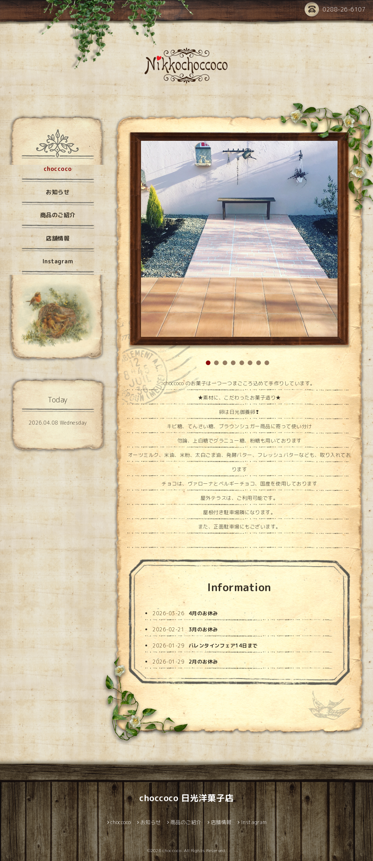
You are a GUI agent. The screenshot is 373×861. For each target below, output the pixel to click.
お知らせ (57, 192)
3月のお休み (203, 629)
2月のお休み (203, 661)
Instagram (57, 261)
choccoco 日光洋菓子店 (186, 798)
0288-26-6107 (335, 10)
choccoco (58, 169)
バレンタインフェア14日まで (223, 645)
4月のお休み (203, 613)
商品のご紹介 (58, 215)
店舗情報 (57, 238)
